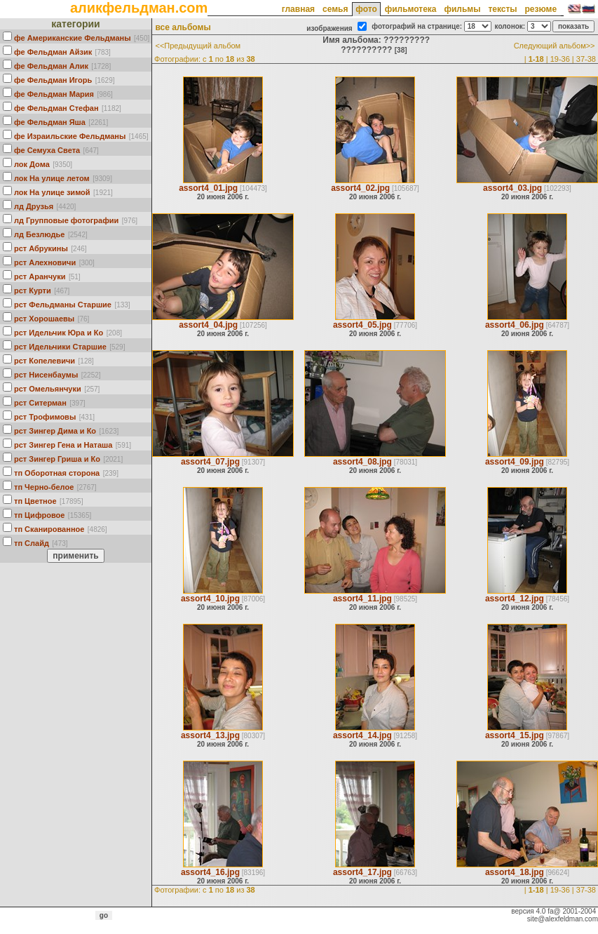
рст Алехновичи (45, 262)
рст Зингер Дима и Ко (55, 431)
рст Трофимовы (45, 417)
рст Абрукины (41, 248)
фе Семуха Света (47, 150)
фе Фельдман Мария (54, 94)
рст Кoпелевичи (44, 360)
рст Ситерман (40, 403)
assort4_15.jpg (514, 735)
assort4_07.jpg (210, 462)
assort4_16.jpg (210, 872)
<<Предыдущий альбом (197, 45)
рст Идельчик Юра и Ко (58, 332)
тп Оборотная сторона (57, 473)
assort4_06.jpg (514, 325)
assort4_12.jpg (514, 598)
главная (298, 9)
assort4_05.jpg (362, 325)
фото (365, 9)
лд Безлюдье (39, 234)
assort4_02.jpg (360, 188)
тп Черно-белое (44, 487)
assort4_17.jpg (362, 872)
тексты (502, 9)
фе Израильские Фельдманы (69, 136)
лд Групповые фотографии (66, 220)
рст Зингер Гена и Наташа (63, 445)
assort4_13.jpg (210, 735)
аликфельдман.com (139, 7)
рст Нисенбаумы (46, 375)
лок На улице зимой (52, 192)
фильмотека (411, 9)
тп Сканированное (49, 529)
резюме (540, 9)
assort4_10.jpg (210, 598)
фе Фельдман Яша (50, 122)
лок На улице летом (52, 178)
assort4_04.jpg (208, 325)
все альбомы (182, 27)
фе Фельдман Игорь (53, 80)
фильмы (462, 9)
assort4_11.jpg (362, 598)
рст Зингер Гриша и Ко (57, 459)
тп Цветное (35, 501)
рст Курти (32, 290)
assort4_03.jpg (512, 188)
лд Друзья (33, 206)
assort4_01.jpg (208, 188)
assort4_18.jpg (514, 872)
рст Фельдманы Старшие (62, 304)
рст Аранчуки (39, 276)
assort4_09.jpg (514, 462)
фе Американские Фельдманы (72, 38)
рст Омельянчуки (47, 389)
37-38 (586, 59)
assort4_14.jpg (362, 735)
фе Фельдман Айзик (53, 52)
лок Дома (32, 164)
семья (335, 9)
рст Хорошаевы (44, 318)
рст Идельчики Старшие (60, 346)
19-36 (560, 59)
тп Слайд (31, 543)
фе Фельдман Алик (51, 66)
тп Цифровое (39, 515)
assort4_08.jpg (362, 462)
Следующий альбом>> (554, 45)
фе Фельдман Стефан (56, 108)
